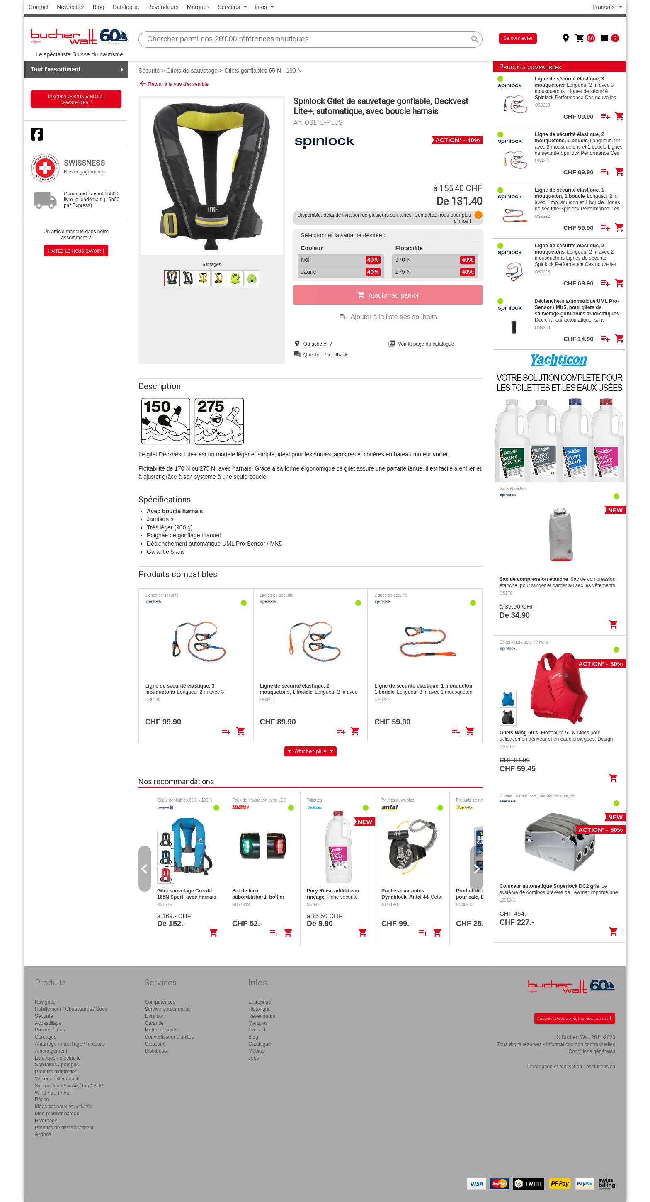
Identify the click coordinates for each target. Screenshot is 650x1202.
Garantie (154, 1023)
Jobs (253, 1058)
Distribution (157, 1051)
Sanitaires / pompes (57, 1065)
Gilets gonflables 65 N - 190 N (263, 70)
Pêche (42, 1099)
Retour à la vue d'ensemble (173, 84)
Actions (43, 1134)
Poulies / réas (50, 1030)
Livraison (155, 1016)
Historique (259, 1009)
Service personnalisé (168, 1009)
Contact (39, 7)
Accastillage (48, 1023)
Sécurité (149, 70)
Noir (341, 260)
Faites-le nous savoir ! (76, 250)
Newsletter (70, 7)
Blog (98, 7)
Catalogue (125, 7)
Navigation (46, 1002)
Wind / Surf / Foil (53, 1093)
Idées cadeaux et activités (63, 1106)
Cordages (45, 1037)
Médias (256, 1051)
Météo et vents (161, 1030)
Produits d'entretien (56, 1072)
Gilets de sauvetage (192, 70)
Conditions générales (591, 1051)
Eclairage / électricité (58, 1058)
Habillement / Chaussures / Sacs (71, 1009)
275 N (435, 272)
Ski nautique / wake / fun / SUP (69, 1086)
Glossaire (155, 1044)
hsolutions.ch (600, 1067)
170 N (435, 260)
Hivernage (46, 1121)
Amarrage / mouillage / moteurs (69, 1044)
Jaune (341, 272)
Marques (198, 7)
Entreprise (259, 1002)
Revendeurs (163, 7)
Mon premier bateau (57, 1114)
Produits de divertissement (64, 1128)
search (475, 39)
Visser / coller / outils (57, 1079)
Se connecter (518, 38)
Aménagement (51, 1051)
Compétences (160, 1002)
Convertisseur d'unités (169, 1037)
